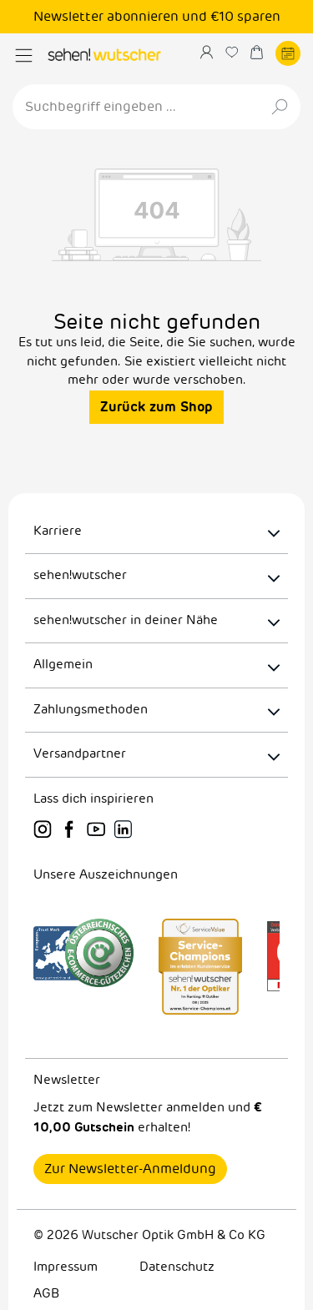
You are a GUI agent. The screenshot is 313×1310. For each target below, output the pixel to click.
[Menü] (24, 55)
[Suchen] (280, 106)
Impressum (65, 1267)
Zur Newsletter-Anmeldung (130, 1169)
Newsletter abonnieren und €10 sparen (156, 16)
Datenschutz (177, 1267)
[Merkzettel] (237, 52)
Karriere (57, 531)
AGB (46, 1294)
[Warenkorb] (262, 52)
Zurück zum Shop (156, 407)
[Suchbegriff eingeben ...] (137, 106)
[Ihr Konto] (212, 52)
